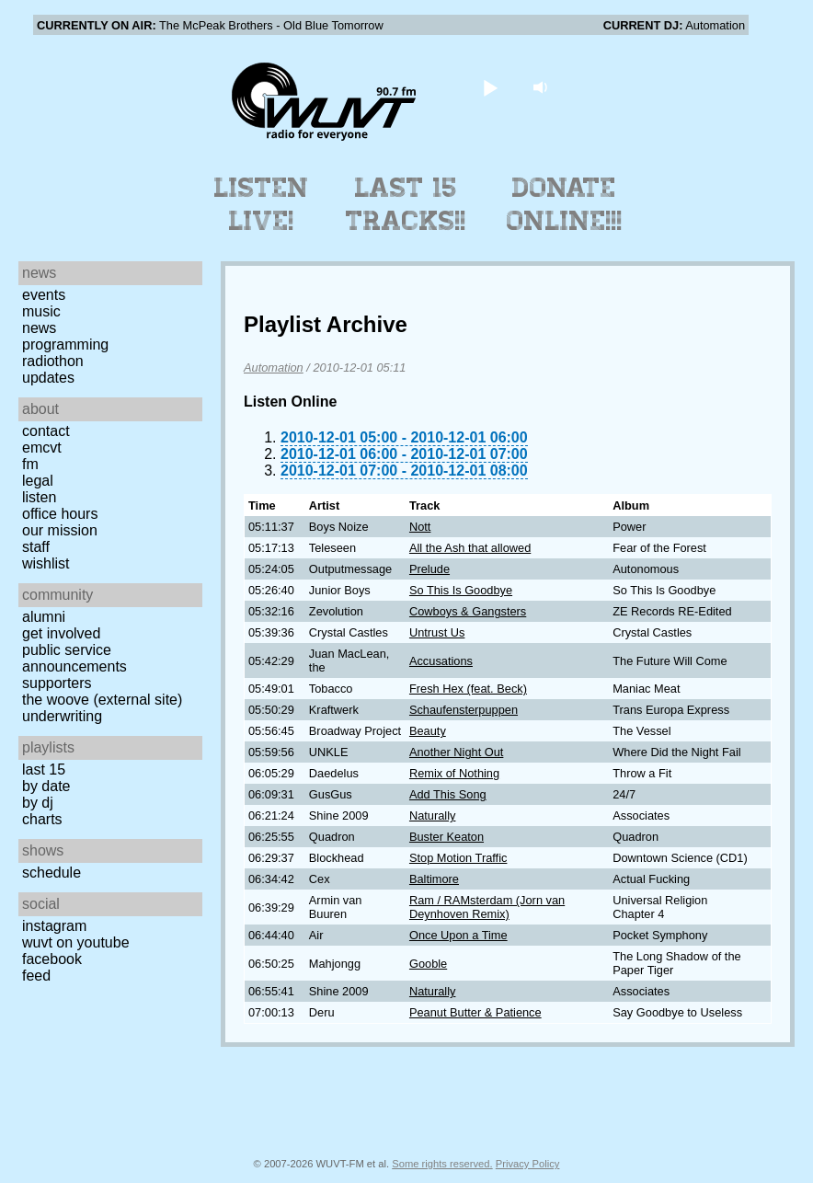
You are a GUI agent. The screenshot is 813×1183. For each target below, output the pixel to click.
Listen (39, 497)
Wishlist (46, 563)
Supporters (57, 683)
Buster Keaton (446, 837)
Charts (42, 819)
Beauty (427, 731)
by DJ (37, 802)
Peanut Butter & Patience (475, 1012)
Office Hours (59, 514)
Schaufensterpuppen (463, 710)
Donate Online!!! (565, 204)
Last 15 (43, 769)
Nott (419, 527)
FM (30, 464)
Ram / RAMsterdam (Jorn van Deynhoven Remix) (487, 907)
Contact (46, 431)
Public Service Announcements (74, 658)
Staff (36, 547)
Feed (36, 975)
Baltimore (434, 879)
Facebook (52, 959)
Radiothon (53, 361)
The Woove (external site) (102, 699)
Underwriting (62, 716)
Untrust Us (436, 632)
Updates (48, 377)
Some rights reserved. (442, 1163)
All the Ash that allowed (470, 548)
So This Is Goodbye (460, 590)
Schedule (51, 872)
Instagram (54, 926)
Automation (273, 367)
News (39, 328)
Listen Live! (261, 204)
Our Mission (59, 530)
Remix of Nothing (454, 773)
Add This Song (448, 794)
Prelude (429, 569)
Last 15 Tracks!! (406, 204)
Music (41, 311)
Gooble (428, 964)
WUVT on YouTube (76, 942)
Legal (37, 480)
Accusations (441, 661)
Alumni (43, 617)
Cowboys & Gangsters (467, 611)
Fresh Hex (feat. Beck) (468, 688)
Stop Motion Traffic (458, 858)
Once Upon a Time (458, 935)
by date (46, 786)
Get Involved (61, 633)
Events (43, 295)
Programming (65, 344)
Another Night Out (456, 752)
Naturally (432, 815)
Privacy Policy (528, 1163)
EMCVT (42, 447)
